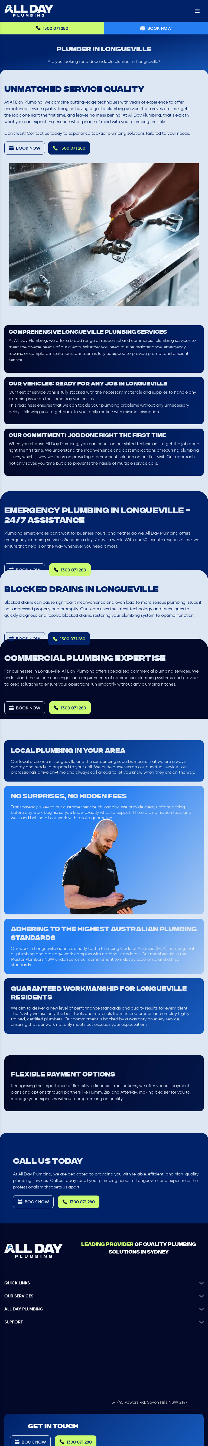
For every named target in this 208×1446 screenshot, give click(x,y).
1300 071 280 (52, 28)
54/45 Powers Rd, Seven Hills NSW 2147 (149, 1402)
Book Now (156, 28)
